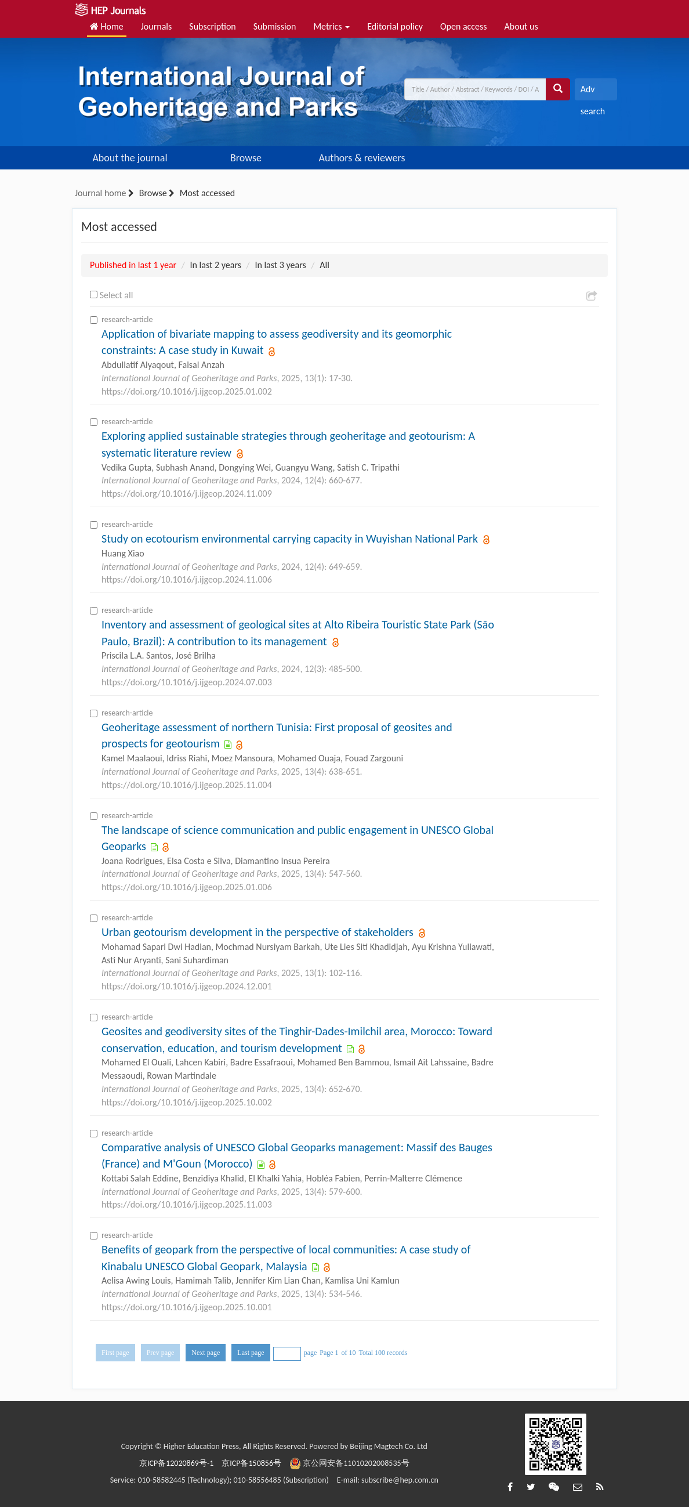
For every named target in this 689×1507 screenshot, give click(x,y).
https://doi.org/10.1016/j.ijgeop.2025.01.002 (186, 391)
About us (521, 26)
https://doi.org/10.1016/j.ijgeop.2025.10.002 (186, 1102)
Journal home (100, 192)
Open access (463, 26)
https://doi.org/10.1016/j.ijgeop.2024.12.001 (186, 986)
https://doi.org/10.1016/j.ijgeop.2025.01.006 (186, 886)
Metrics (331, 26)
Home (107, 26)
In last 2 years (215, 264)
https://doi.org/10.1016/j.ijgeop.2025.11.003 (186, 1204)
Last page (250, 1353)
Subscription (212, 26)
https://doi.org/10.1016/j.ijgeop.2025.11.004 (186, 784)
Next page (205, 1353)
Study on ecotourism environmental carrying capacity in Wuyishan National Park (291, 538)
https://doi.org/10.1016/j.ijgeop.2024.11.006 (186, 579)
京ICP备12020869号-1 (176, 1463)
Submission (274, 26)
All (324, 264)
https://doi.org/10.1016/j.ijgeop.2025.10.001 (186, 1307)
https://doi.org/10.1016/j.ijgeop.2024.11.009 (186, 493)
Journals (156, 26)
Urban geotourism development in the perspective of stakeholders (258, 932)
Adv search (593, 92)
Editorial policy (395, 26)
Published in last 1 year (133, 264)
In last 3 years (280, 264)
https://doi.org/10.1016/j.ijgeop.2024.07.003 (186, 682)
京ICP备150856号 (251, 1463)
